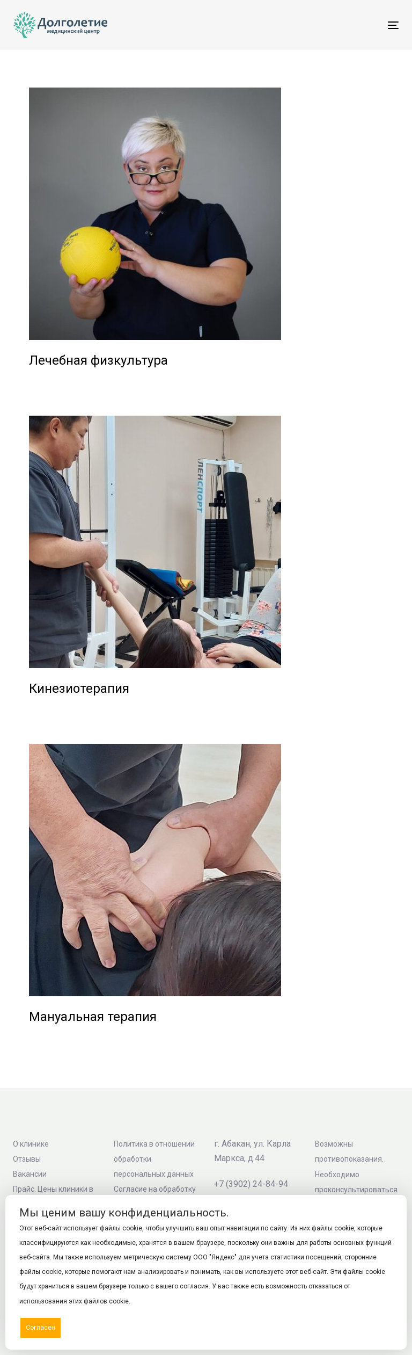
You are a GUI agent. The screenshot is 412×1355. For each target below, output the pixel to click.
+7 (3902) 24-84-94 (251, 1184)
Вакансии (30, 1174)
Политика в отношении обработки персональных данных (154, 1159)
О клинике (31, 1144)
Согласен (40, 1327)
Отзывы (27, 1159)
